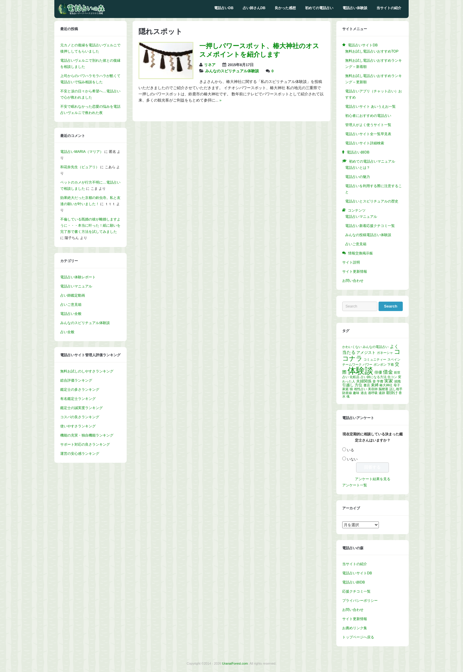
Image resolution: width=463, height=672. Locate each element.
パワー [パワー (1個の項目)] (367, 364)
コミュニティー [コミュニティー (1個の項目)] (374, 359)
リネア (210, 65)
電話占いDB (223, 8)
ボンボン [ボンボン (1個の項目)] (380, 364)
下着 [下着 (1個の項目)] (390, 364)
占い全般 (67, 332)
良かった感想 (285, 8)
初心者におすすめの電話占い (368, 116)
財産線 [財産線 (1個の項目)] (347, 393)
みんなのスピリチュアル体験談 (232, 71)
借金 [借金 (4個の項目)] (388, 372)
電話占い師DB (353, 582)
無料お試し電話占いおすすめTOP (371, 51)
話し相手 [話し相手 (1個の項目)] (395, 389)
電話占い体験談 (355, 8)
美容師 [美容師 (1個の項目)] (373, 389)
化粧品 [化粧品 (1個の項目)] (354, 377)
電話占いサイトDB (357, 573)
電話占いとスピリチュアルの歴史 (371, 201)
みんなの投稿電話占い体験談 (368, 235)
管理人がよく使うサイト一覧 (368, 125)
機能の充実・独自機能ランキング (86, 435)
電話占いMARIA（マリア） (81, 152)
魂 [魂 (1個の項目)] (348, 396)
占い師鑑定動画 (72, 295)
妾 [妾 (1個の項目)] (374, 381)
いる (350, 450)
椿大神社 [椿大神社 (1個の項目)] (385, 385)
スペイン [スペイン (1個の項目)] (393, 359)
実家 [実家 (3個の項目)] (388, 380)
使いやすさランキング (78, 426)
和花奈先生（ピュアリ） (79, 167)
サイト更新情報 (354, 271)
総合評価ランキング (76, 380)
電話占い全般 (70, 314)
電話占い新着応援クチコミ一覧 (370, 226)
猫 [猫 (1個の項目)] (351, 389)
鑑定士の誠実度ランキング (81, 408)
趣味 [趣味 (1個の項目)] (356, 393)
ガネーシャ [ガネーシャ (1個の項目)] (385, 352)
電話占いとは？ (357, 168)
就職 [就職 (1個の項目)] (397, 381)
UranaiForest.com (235, 663)
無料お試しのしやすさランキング (86, 371)
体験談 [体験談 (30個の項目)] (360, 370)
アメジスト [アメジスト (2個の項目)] (366, 352)
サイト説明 (351, 262)
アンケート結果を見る (372, 479)
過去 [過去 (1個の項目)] (364, 393)
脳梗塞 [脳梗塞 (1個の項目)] (383, 389)
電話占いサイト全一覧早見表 (368, 134)
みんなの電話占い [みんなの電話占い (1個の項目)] (376, 347)
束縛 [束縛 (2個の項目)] (375, 385)
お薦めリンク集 (354, 628)
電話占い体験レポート (78, 277)
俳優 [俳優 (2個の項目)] (378, 372)
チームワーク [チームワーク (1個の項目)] (352, 364)
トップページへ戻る (358, 637)
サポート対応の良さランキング (85, 444)
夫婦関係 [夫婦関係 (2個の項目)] (363, 381)
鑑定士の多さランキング (79, 389)
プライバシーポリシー (360, 601)
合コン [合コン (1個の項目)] (392, 377)
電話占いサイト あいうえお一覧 (370, 106)
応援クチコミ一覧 (356, 591)
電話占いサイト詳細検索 (364, 143)
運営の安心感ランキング (79, 454)
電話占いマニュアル (76, 286)
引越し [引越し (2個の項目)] (348, 385)
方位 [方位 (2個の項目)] (358, 385)
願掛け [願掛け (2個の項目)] (392, 392)
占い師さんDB (254, 8)
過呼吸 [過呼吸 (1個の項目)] (373, 393)
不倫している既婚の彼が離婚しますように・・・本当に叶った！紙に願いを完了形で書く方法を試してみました (90, 225)
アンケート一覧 (354, 485)
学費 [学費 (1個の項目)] (380, 381)
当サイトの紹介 (388, 8)
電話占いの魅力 (357, 177)
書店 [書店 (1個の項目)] (366, 385)
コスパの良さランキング (79, 417)
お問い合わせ (352, 281)
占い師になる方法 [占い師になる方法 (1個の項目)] (374, 377)
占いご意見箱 (70, 305)
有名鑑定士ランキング (78, 399)
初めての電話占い (319, 8)
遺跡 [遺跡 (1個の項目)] (382, 393)
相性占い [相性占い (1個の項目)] (360, 389)
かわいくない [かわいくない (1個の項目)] (352, 347)
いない (352, 459)
